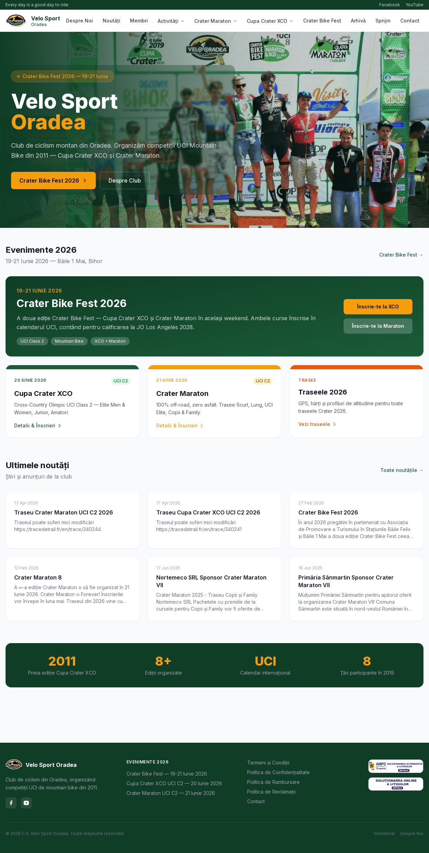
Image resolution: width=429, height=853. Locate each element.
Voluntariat (384, 833)
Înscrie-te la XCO (378, 306)
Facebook (389, 4)
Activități (171, 21)
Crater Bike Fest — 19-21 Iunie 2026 (167, 774)
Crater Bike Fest (322, 21)
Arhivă (358, 21)
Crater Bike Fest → (401, 255)
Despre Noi (79, 21)
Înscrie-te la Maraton (378, 326)
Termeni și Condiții (268, 763)
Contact (409, 21)
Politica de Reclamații (271, 792)
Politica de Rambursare (273, 782)
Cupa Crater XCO (270, 21)
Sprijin (383, 21)
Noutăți (111, 21)
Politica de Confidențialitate (278, 772)
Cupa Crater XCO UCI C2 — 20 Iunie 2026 (174, 783)
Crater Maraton (215, 21)
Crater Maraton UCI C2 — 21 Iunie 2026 (171, 793)
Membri (139, 21)
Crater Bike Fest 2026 (53, 180)
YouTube (414, 4)
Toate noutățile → (401, 470)
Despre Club (125, 180)
